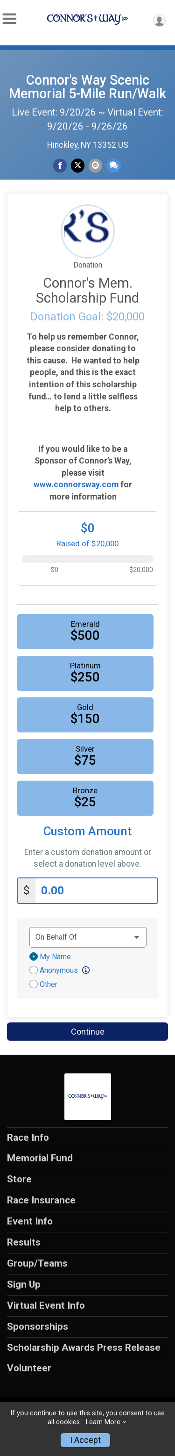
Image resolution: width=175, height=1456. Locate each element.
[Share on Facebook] (60, 165)
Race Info (28, 1137)
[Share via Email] (95, 165)
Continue (88, 1031)
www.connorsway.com (76, 484)
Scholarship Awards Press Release (84, 1347)
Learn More (103, 1422)
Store (19, 1179)
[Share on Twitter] (77, 165)
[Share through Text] (113, 165)
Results (24, 1242)
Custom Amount (87, 831)
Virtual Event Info (46, 1305)
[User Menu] (159, 20)
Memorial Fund (40, 1158)
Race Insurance (41, 1200)
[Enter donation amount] (96, 890)
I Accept (85, 1440)
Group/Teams (37, 1263)
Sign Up (24, 1284)
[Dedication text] (88, 937)
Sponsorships (37, 1326)
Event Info (30, 1221)
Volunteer (29, 1368)
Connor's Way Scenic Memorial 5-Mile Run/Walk (87, 86)
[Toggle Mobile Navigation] (9, 19)
